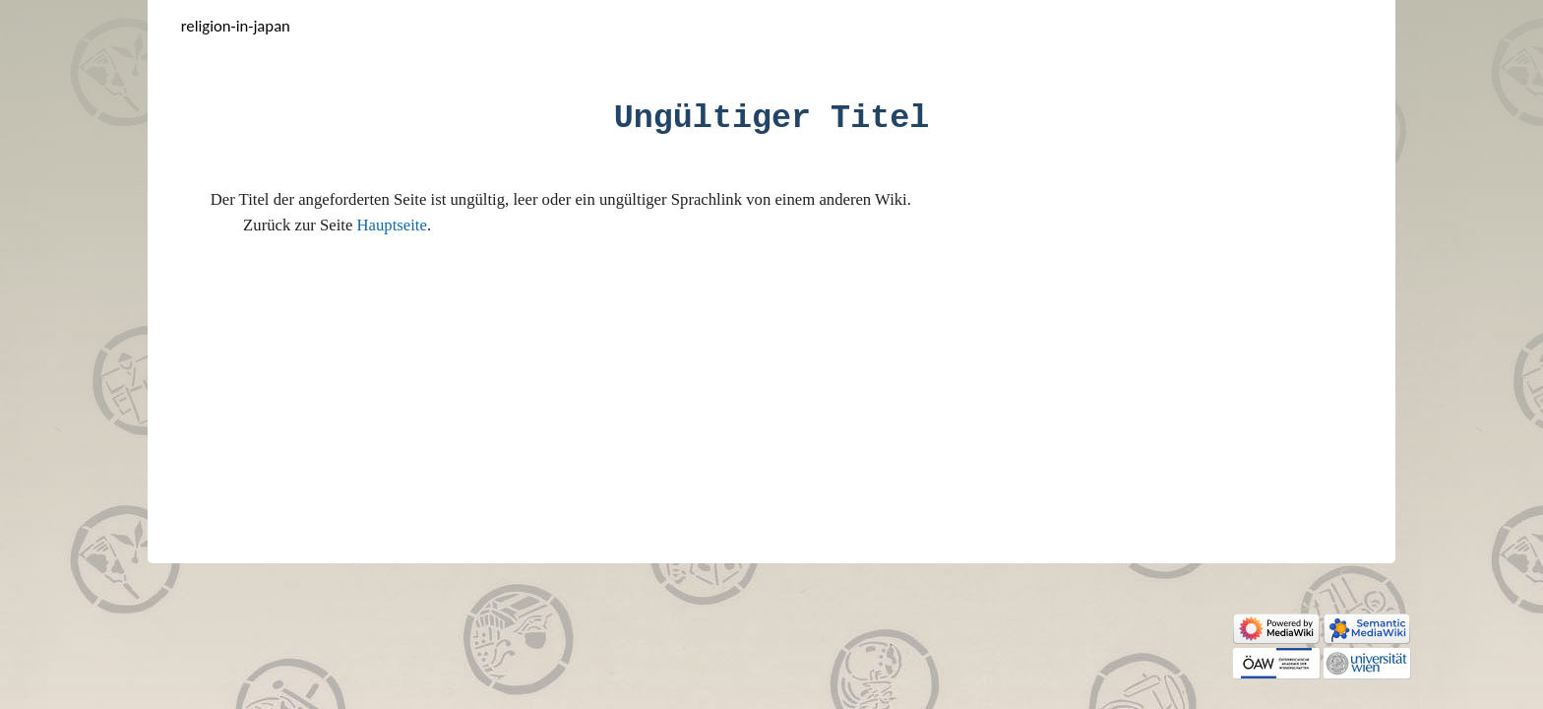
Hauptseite (392, 225)
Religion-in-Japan (235, 25)
